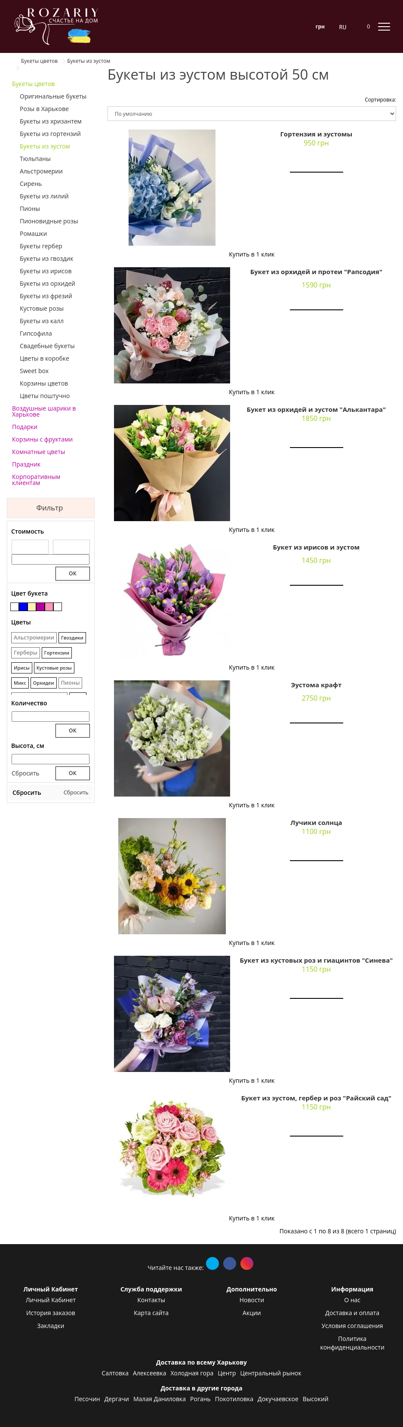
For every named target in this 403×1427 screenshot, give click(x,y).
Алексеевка (149, 1373)
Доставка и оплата (352, 1313)
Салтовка (115, 1373)
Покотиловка (234, 1399)
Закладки (50, 1326)
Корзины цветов (44, 383)
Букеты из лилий (44, 196)
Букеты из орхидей (47, 283)
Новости (252, 1300)
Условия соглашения (352, 1326)
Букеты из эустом (45, 146)
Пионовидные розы (49, 221)
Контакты (151, 1300)
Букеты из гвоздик (46, 258)
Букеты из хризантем (51, 121)
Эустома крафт (316, 684)
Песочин (87, 1399)
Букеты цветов (33, 84)
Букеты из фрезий (46, 296)
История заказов (50, 1313)
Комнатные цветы (38, 452)
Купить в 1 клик (251, 254)
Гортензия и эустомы (316, 134)
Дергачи (117, 1399)
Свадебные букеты (47, 346)
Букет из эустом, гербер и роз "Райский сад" (316, 1097)
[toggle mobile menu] (384, 26)
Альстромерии (41, 171)
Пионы (30, 208)
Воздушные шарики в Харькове (44, 411)
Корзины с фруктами (42, 439)
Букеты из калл (42, 321)
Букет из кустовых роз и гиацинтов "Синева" (316, 960)
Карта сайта (151, 1313)
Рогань (200, 1399)
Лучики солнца (316, 822)
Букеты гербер (41, 246)
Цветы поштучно (45, 396)
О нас (352, 1300)
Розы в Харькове (44, 109)
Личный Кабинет (51, 1300)
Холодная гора (191, 1373)
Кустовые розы (42, 308)
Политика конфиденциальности (352, 1342)
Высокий (316, 1399)
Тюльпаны (35, 158)
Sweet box (34, 371)
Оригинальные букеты (53, 96)
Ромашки (33, 233)
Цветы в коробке (44, 358)
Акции (252, 1313)
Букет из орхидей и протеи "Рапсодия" (316, 271)
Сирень (31, 183)
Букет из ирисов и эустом (316, 547)
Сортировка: (380, 99)
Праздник (26, 464)
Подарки (24, 427)
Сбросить (26, 773)
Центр (227, 1373)
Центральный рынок (270, 1373)
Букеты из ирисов (46, 271)
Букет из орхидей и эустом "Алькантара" (316, 409)
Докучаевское (278, 1399)
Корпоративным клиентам (36, 480)
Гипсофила (36, 333)
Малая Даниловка (159, 1399)
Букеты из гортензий (50, 134)
